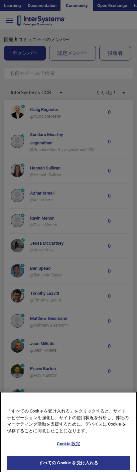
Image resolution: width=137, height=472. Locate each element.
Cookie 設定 (68, 451)
